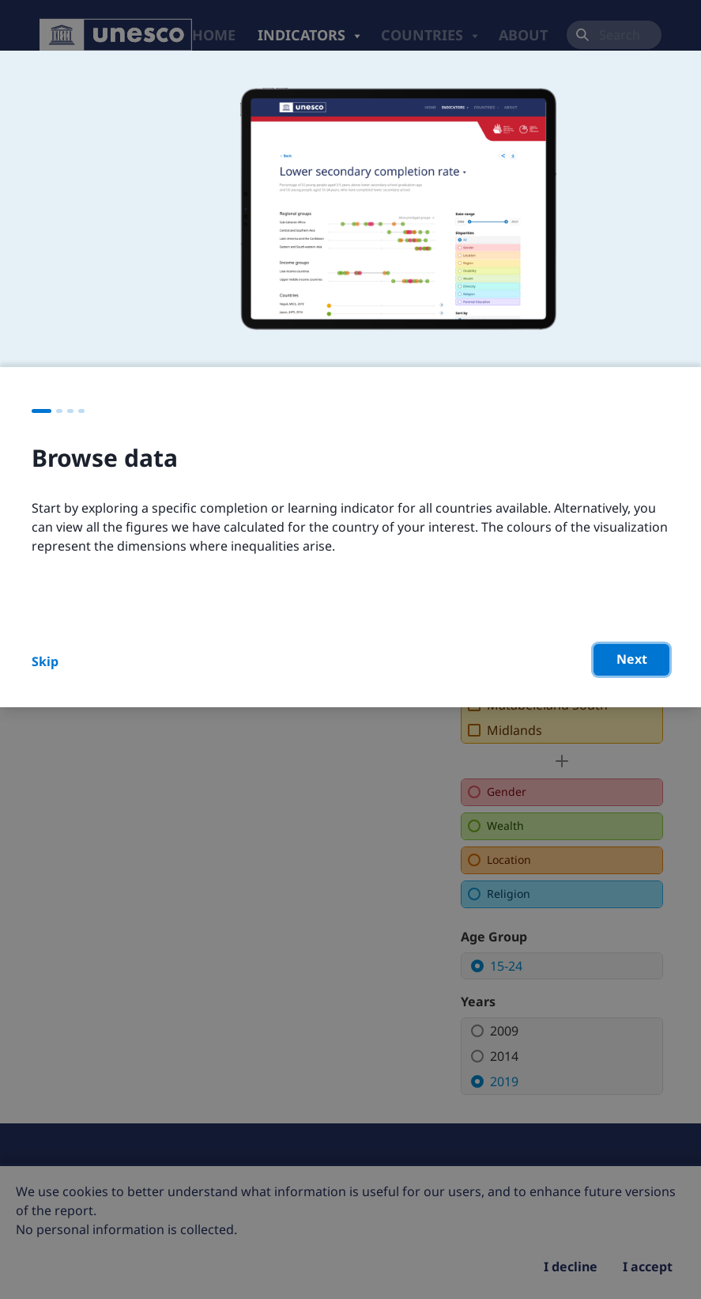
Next (631, 659)
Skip (45, 661)
